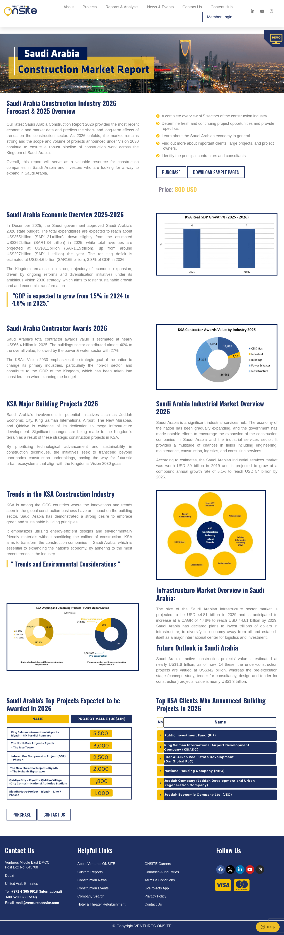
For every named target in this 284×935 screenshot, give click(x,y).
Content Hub (222, 7)
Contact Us (192, 7)
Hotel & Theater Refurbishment (101, 904)
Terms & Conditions (160, 880)
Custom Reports (90, 872)
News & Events (160, 7)
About (68, 7)
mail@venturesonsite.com (37, 903)
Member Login (219, 17)
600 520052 (15, 897)
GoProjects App (157, 888)
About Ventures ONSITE (96, 864)
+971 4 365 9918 (24, 891)
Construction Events (93, 888)
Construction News (92, 880)
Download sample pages (216, 172)
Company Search (90, 896)
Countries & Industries (162, 872)
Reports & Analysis (121, 7)
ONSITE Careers (158, 864)
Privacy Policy (155, 896)
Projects (89, 7)
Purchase (171, 172)
